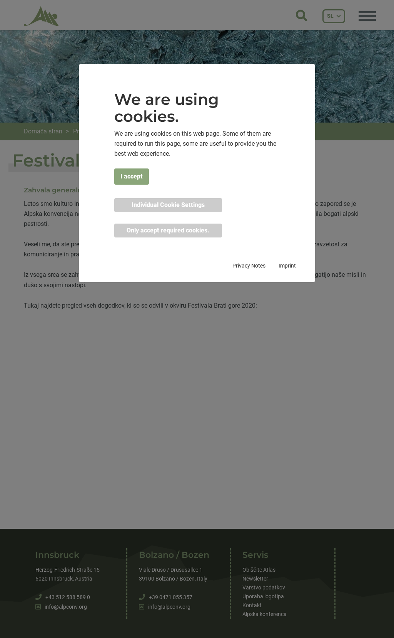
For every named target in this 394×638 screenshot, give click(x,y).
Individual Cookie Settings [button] (168, 205)
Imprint (287, 266)
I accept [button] (131, 176)
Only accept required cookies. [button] (168, 230)
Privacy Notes (248, 266)
